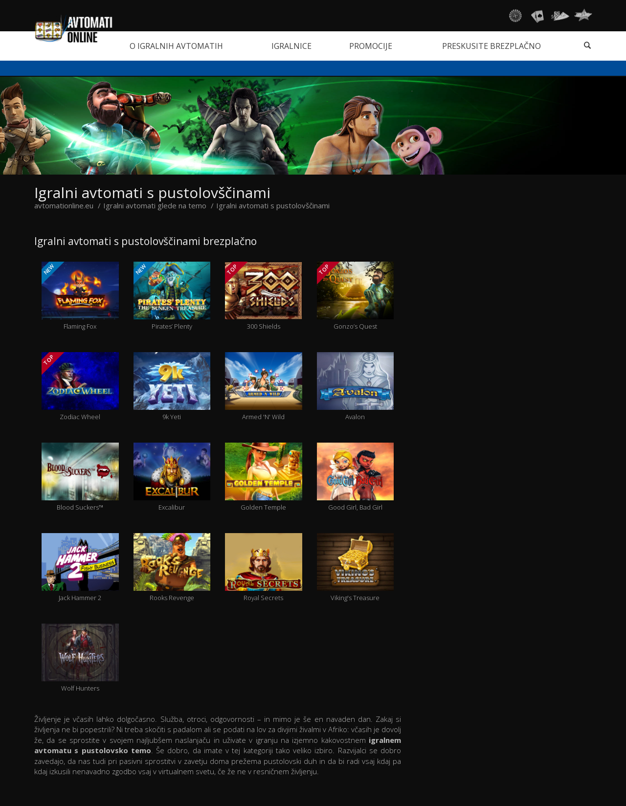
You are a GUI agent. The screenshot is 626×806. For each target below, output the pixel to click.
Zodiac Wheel (80, 386)
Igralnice (291, 46)
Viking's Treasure (355, 567)
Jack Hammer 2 (80, 567)
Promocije (370, 46)
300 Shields (263, 296)
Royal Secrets (263, 567)
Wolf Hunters (80, 658)
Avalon (355, 386)
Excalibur (172, 477)
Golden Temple (263, 477)
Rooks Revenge (172, 567)
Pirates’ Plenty (172, 296)
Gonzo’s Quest (355, 296)
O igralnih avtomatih (176, 46)
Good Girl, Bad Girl (355, 477)
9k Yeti (172, 386)
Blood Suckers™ (80, 477)
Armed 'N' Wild (263, 386)
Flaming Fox (80, 296)
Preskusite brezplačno (491, 46)
